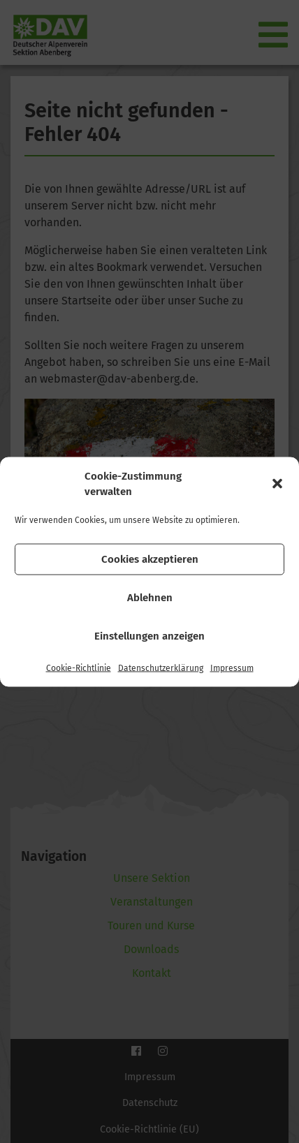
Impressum (232, 667)
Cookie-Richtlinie (78, 667)
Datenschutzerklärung (160, 667)
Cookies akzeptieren (149, 559)
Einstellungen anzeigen (149, 636)
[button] (277, 484)
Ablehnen (150, 597)
